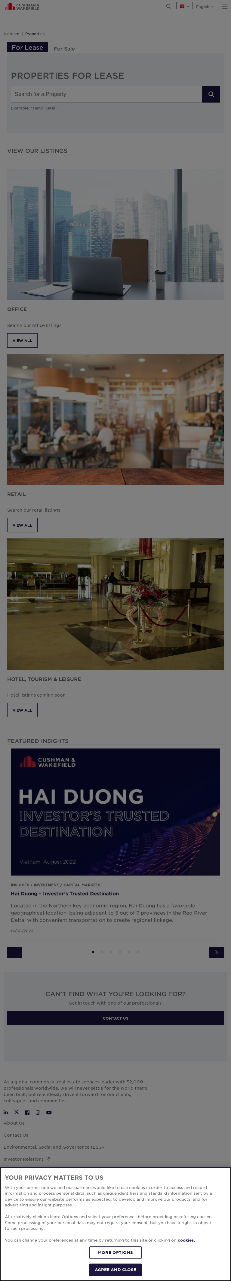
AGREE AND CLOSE (116, 1269)
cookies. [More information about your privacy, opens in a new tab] (186, 1240)
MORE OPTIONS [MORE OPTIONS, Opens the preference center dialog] (115, 1252)
